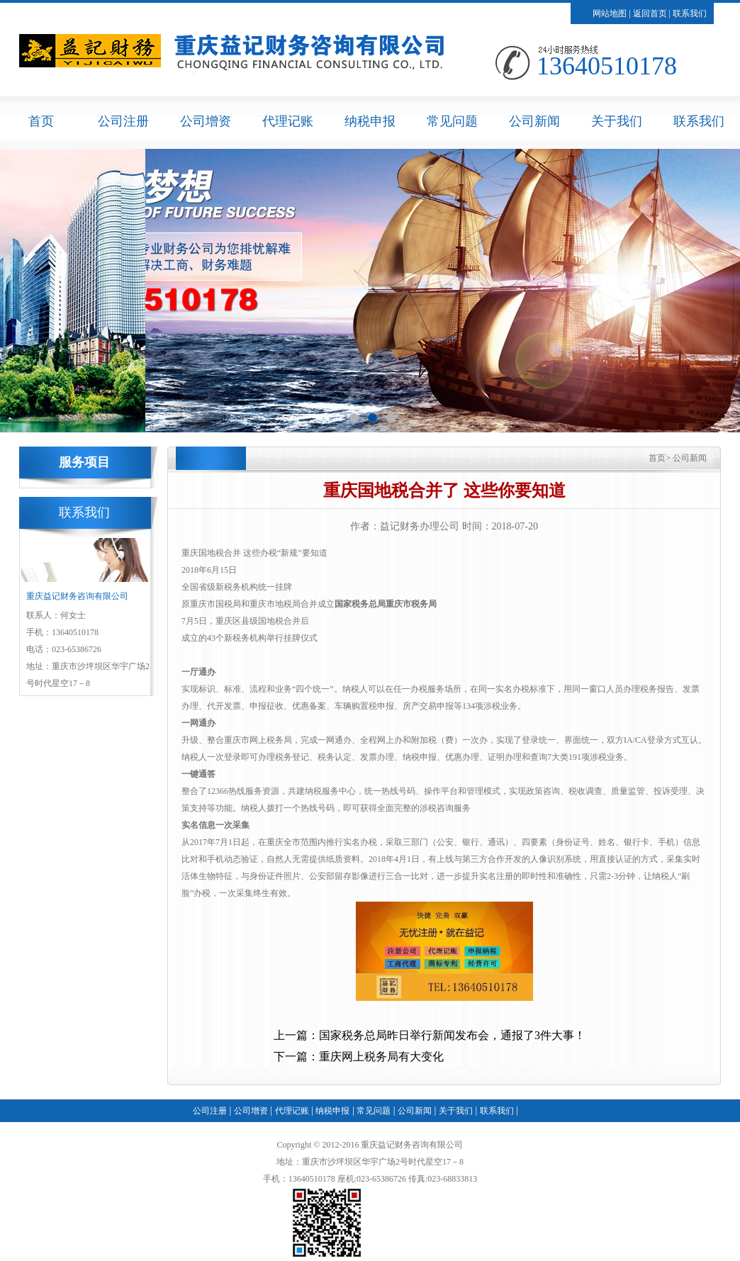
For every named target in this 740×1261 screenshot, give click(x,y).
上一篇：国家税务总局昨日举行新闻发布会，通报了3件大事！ (429, 1035)
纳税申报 (370, 121)
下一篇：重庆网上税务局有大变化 (359, 1056)
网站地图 (610, 13)
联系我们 (690, 13)
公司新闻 (534, 121)
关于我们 (616, 121)
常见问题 (452, 121)
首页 (41, 121)
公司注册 (123, 121)
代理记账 (287, 121)
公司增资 (205, 121)
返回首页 (650, 13)
